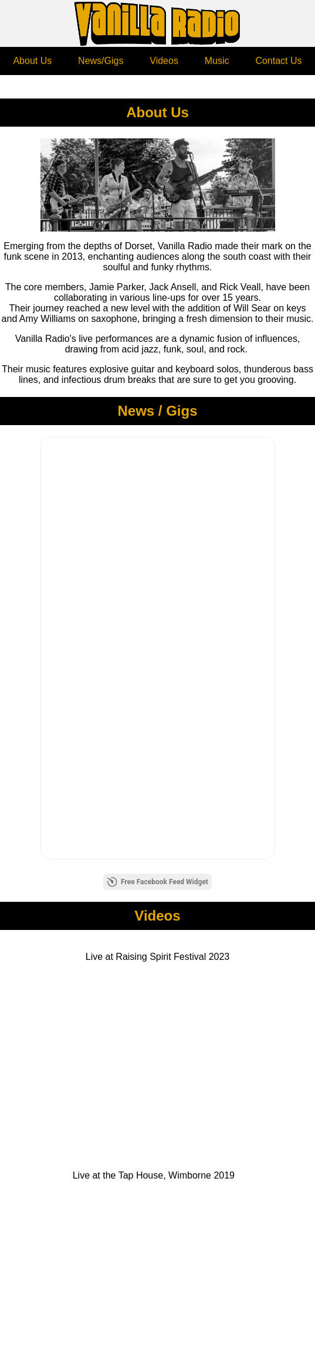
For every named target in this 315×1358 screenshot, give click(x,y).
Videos (164, 61)
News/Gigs (100, 61)
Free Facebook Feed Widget (157, 882)
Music (217, 61)
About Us (32, 61)
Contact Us (278, 61)
